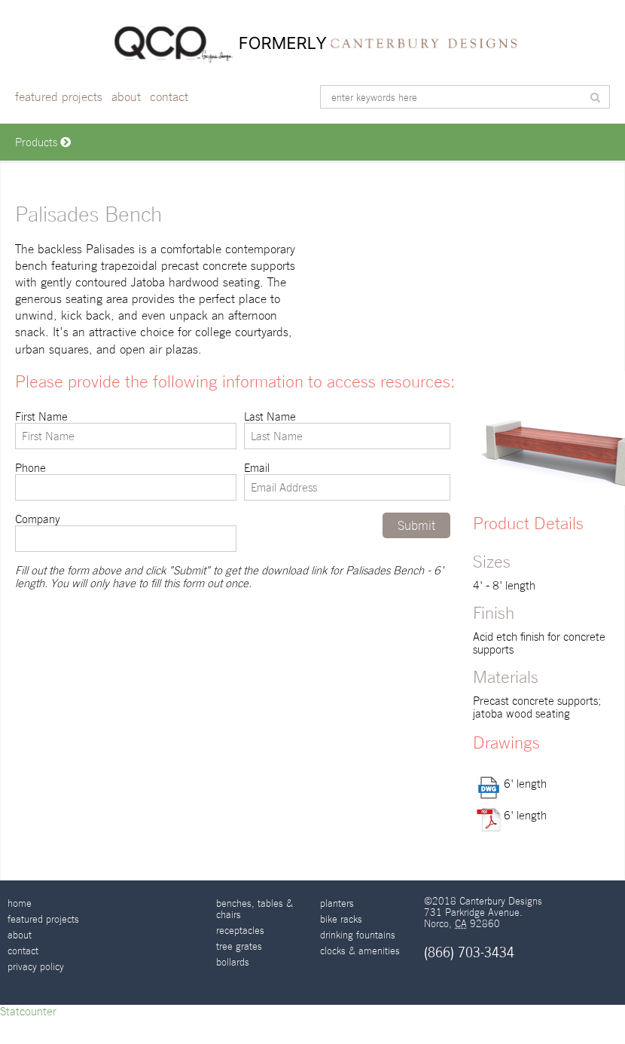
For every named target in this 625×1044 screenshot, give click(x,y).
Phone (125, 481)
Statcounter (28, 1011)
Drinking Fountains (357, 935)
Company (125, 532)
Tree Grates (239, 946)
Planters (337, 903)
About (126, 97)
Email (347, 481)
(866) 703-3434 (469, 952)
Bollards (232, 962)
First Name (125, 429)
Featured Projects (58, 97)
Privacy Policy (36, 966)
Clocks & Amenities (360, 951)
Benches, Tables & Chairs (254, 909)
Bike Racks (341, 919)
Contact (169, 97)
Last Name (347, 429)
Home (20, 903)
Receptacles (240, 930)
